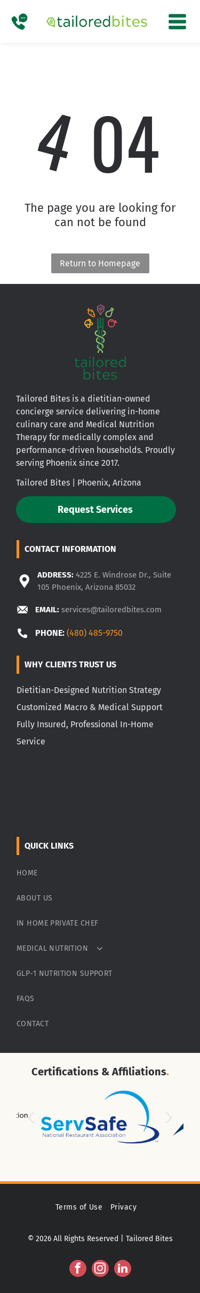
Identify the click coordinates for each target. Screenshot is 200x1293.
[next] (169, 1117)
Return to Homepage (100, 263)
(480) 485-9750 (95, 633)
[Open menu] (177, 21)
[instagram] (100, 1270)
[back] (31, 1117)
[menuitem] (100, 873)
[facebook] (77, 1270)
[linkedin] (122, 1270)
